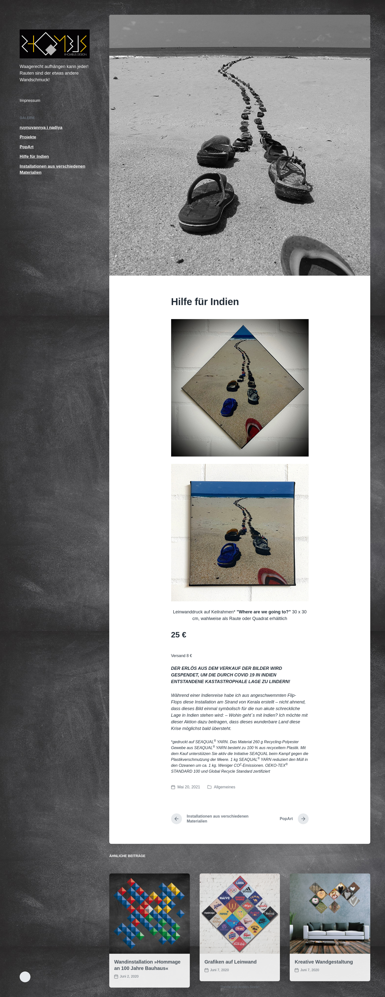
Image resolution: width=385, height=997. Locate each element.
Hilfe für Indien (34, 156)
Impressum (30, 100)
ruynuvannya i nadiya (41, 127)
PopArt (27, 147)
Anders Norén (248, 987)
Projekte (28, 137)
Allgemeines (224, 787)
